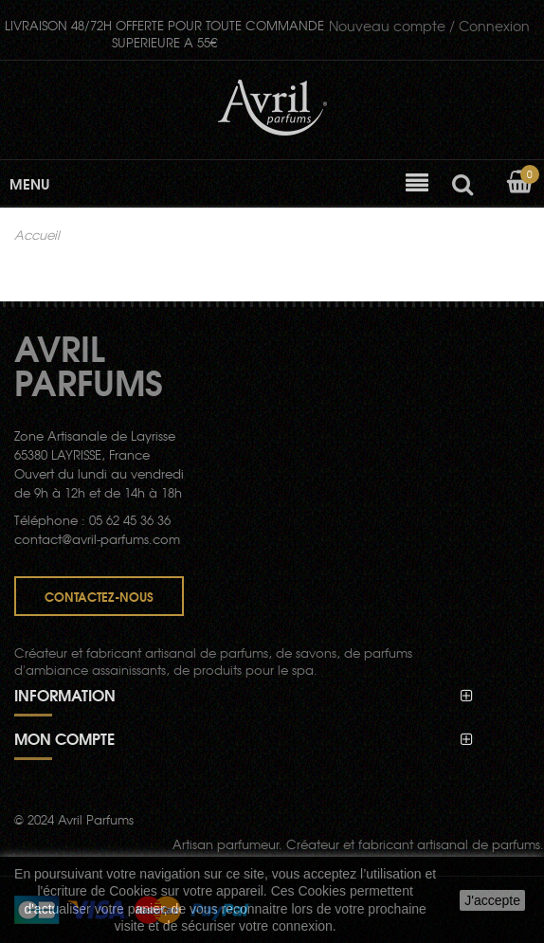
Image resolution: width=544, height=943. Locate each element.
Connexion (429, 25)
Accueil (37, 235)
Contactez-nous (99, 596)
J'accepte (492, 900)
